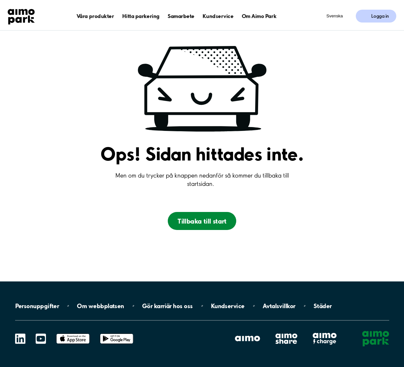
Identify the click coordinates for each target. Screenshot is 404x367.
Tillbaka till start (202, 221)
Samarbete (180, 16)
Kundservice (217, 16)
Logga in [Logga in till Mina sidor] (380, 16)
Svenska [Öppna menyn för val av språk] (335, 16)
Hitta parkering (140, 16)
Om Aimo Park (259, 16)
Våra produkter (95, 16)
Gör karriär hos (167, 306)
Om (100, 306)
